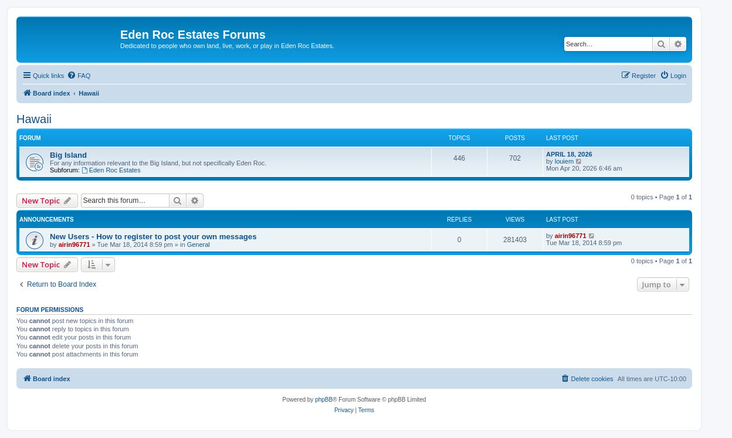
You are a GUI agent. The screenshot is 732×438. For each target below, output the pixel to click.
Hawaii (34, 119)
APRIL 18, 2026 (569, 154)
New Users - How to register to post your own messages (153, 236)
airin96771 (74, 244)
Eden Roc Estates (111, 170)
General (198, 244)
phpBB (324, 399)
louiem (564, 161)
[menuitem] (78, 76)
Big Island (68, 155)
